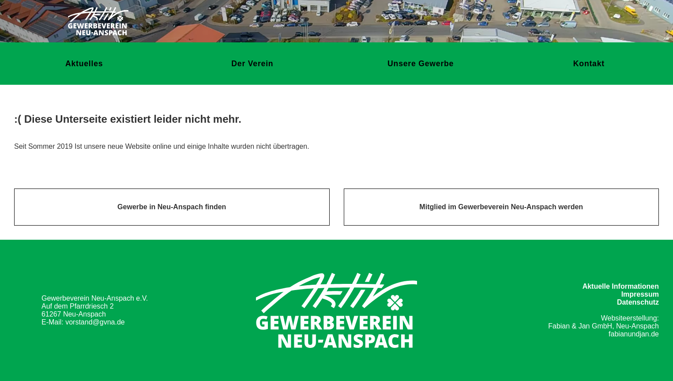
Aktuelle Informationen (621, 286)
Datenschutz (638, 302)
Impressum (640, 294)
